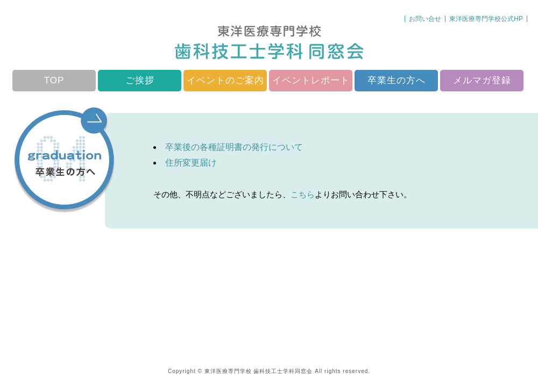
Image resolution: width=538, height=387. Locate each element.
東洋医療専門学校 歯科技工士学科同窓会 (258, 371)
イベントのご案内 (225, 80)
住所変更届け (191, 162)
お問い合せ (425, 19)
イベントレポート (311, 80)
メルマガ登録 (482, 80)
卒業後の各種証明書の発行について (234, 147)
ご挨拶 (139, 80)
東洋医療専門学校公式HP (486, 19)
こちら (303, 194)
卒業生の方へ (396, 80)
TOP (54, 80)
